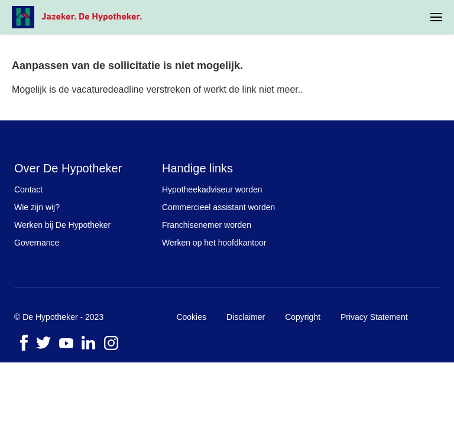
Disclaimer (245, 317)
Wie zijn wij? (37, 207)
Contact (28, 189)
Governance (36, 242)
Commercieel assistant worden (218, 207)
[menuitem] (436, 17)
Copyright (302, 317)
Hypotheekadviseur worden (212, 189)
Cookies (191, 317)
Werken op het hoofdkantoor (214, 242)
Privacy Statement (374, 317)
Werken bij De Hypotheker (62, 225)
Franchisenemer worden (206, 225)
